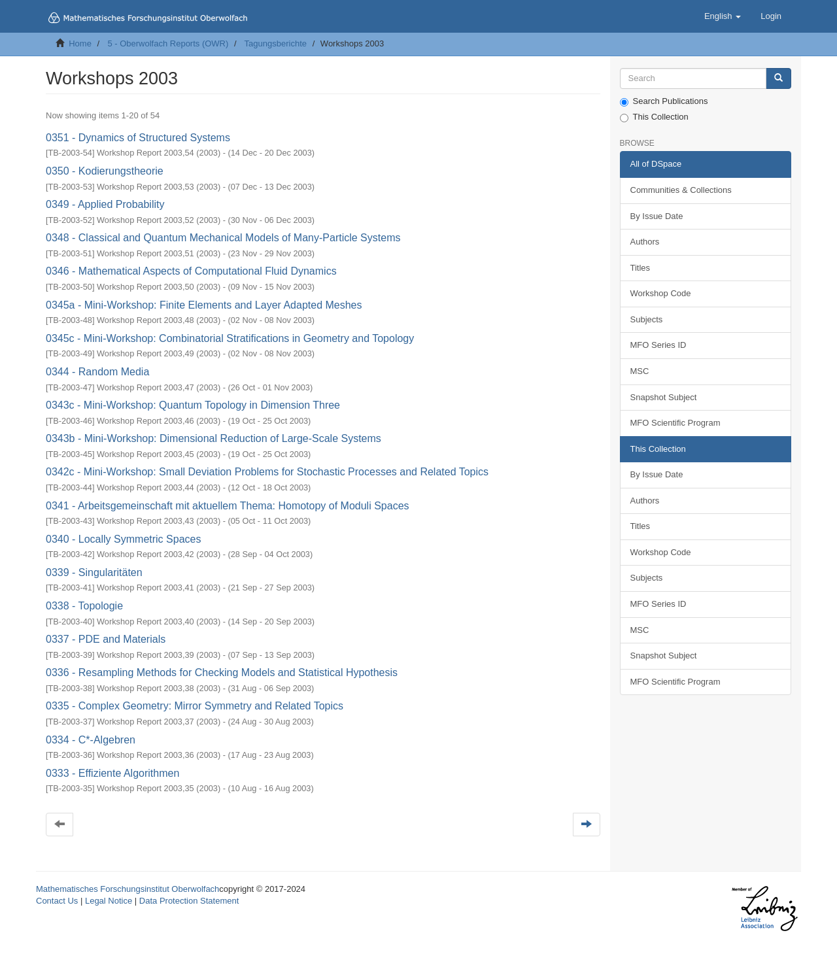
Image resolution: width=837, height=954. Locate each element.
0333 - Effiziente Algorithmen (112, 773)
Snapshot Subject (663, 397)
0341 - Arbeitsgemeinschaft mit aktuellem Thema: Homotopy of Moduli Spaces (227, 505)
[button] (722, 16)
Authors (645, 242)
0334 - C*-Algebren (90, 739)
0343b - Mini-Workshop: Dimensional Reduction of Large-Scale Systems (213, 438)
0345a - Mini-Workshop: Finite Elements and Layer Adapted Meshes (204, 305)
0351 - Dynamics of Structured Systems (138, 137)
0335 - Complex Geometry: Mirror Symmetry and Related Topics (194, 705)
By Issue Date (656, 216)
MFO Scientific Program (675, 423)
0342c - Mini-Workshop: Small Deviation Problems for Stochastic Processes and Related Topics (267, 471)
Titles (640, 268)
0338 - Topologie (84, 605)
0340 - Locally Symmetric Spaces (123, 539)
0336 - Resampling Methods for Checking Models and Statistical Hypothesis (222, 672)
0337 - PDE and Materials (105, 639)
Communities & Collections (681, 190)
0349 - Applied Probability (105, 204)
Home (80, 43)
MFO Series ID (658, 345)
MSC (639, 371)
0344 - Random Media (97, 371)
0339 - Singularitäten (94, 572)
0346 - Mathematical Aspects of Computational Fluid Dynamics (191, 271)
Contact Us (57, 901)
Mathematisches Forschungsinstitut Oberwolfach (127, 889)
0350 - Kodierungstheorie (104, 171)
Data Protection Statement (189, 901)
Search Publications (664, 101)
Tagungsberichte (276, 43)
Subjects (646, 319)
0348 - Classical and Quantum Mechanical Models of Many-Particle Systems (223, 237)
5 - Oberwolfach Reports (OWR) (167, 43)
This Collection (654, 117)
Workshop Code (660, 293)
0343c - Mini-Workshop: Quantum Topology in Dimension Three (193, 405)
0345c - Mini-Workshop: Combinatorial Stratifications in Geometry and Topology (230, 338)
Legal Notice (108, 901)
